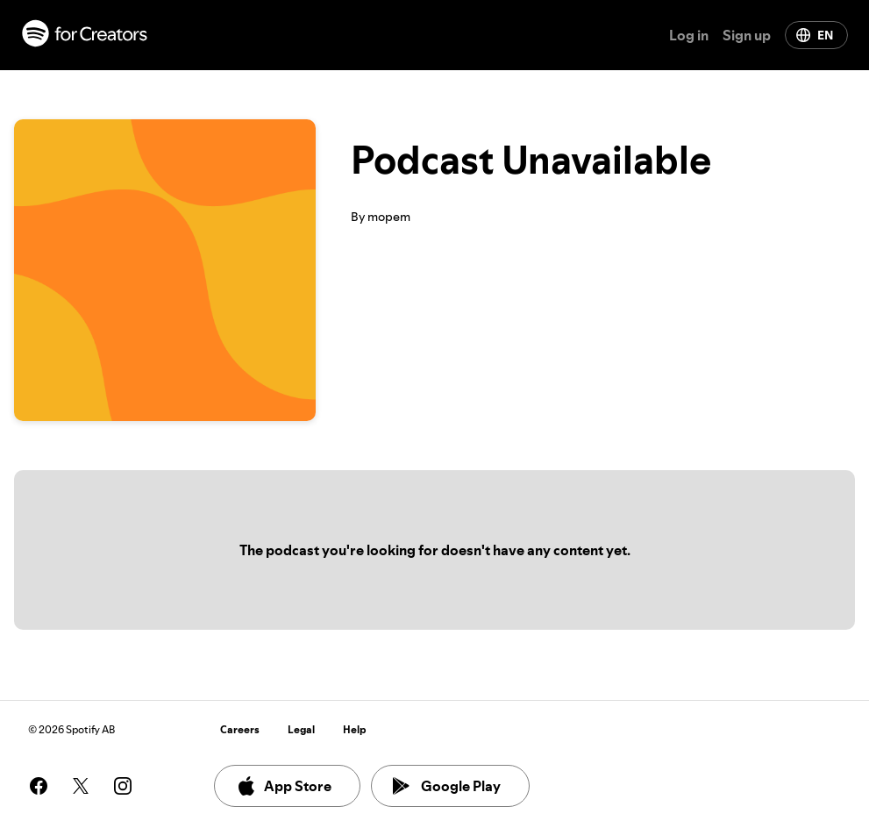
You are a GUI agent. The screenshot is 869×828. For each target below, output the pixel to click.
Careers (240, 729)
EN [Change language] (814, 35)
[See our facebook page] (38, 785)
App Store (283, 785)
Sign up (747, 35)
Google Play (447, 786)
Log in (689, 35)
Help (355, 729)
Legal (301, 729)
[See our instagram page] (122, 785)
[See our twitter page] (80, 785)
